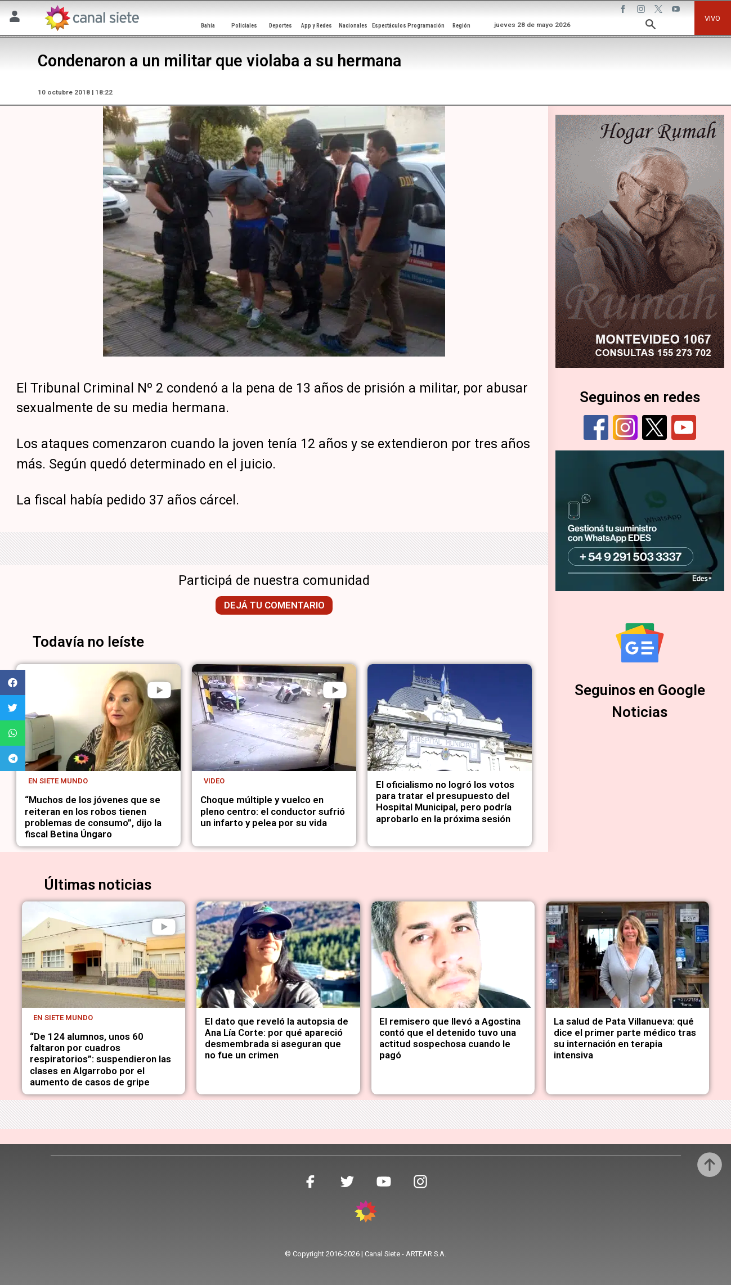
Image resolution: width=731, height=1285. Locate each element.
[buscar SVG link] (650, 26)
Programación (426, 25)
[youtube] (683, 427)
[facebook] (595, 427)
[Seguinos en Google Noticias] (639, 644)
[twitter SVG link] (659, 10)
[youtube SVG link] (677, 10)
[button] (12, 682)
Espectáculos (389, 25)
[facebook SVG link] (624, 10)
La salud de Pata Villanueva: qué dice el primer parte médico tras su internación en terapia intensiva (625, 1038)
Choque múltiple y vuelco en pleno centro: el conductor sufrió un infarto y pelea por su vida (272, 811)
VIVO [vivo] (712, 18)
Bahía (208, 25)
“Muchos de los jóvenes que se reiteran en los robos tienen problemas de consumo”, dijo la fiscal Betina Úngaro (93, 817)
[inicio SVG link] (366, 1213)
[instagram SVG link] (642, 10)
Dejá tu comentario (274, 605)
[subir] (710, 1165)
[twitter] (654, 427)
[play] (159, 690)
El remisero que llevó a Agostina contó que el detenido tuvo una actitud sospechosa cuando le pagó (450, 1038)
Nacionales (353, 25)
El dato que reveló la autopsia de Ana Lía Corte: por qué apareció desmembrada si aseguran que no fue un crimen (276, 1038)
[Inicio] (91, 18)
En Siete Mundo (58, 781)
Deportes (280, 25)
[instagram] (625, 427)
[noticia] (98, 717)
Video (214, 781)
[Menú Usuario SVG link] (14, 18)
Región (461, 25)
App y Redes (316, 25)
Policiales (244, 25)
